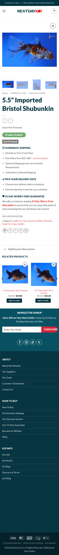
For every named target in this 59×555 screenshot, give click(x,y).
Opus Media (29, 551)
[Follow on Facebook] (20, 342)
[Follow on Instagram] (26, 342)
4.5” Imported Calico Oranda (44, 291)
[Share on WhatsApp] (5, 230)
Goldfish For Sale (18, 93)
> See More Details (39, 158)
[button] (4, 11)
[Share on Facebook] (10, 230)
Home (5, 93)
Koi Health (50, 543)
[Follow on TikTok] (33, 342)
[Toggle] (5, 249)
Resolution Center (33, 543)
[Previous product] (10, 120)
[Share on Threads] (20, 230)
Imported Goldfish (37, 93)
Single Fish (6, 224)
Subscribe (50, 329)
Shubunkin (48, 221)
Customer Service (12, 543)
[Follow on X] (39, 342)
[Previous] (2, 284)
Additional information (18, 249)
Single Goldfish (18, 224)
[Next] (55, 86)
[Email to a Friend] (26, 230)
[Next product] (5, 120)
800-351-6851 (12, 3)
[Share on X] (15, 230)
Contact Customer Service (38, 3)
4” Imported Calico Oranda (15, 290)
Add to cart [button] (14, 301)
